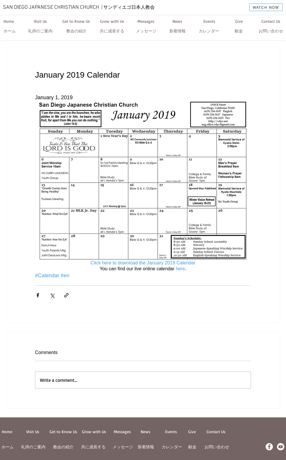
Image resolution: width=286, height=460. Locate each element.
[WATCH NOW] (265, 7)
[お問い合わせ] (271, 31)
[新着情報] (177, 31)
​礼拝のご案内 (33, 446)
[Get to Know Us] (76, 21)
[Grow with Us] (112, 21)
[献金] (238, 31)
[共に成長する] (112, 31)
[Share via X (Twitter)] (52, 295)
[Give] (239, 21)
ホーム (7, 446)
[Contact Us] (270, 21)
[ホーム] (9, 31)
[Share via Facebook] (38, 295)
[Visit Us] (40, 21)
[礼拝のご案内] (40, 31)
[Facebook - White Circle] (269, 446)
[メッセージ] (146, 31)
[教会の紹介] (76, 31)
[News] (177, 21)
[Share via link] (66, 295)
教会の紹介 (63, 446)
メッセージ (123, 446)
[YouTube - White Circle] (280, 446)
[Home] (9, 21)
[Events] (209, 21)
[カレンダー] (209, 31)
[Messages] (145, 21)
